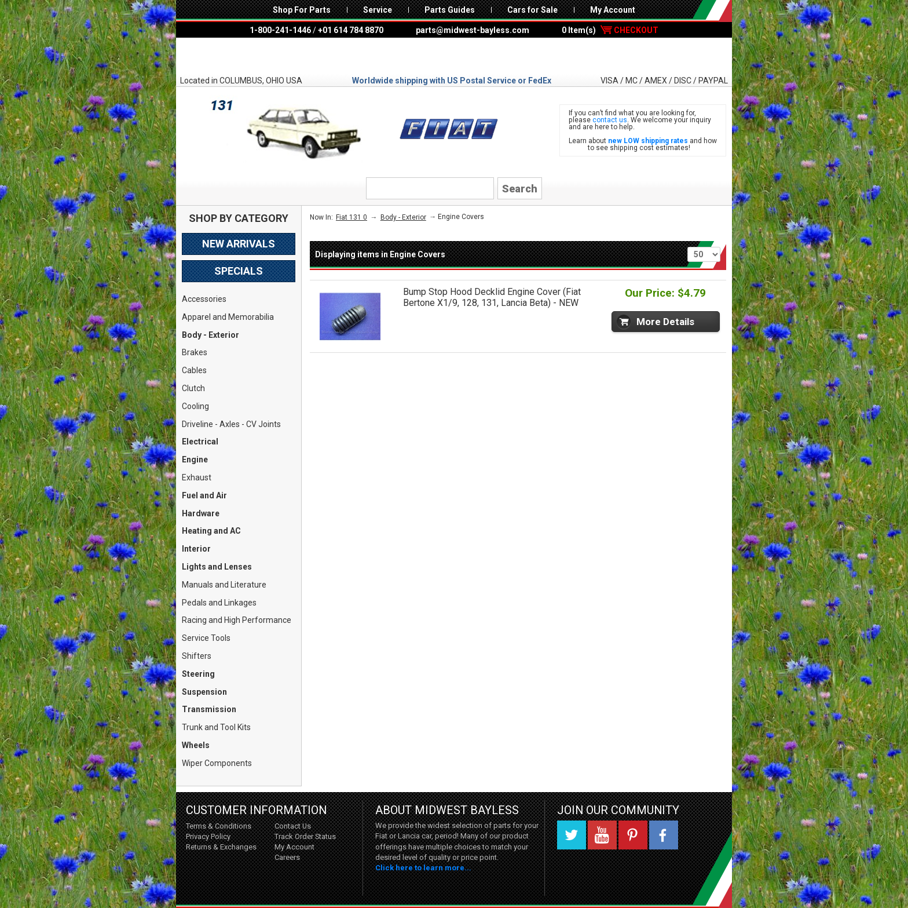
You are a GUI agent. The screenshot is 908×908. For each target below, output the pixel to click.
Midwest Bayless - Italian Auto (454, 56)
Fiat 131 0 (351, 217)
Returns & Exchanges (221, 847)
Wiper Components (217, 763)
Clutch (193, 388)
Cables (194, 370)
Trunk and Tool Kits (216, 727)
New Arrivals (238, 244)
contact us (609, 120)
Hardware (200, 513)
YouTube (602, 835)
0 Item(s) (610, 30)
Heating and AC (211, 530)
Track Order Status (305, 836)
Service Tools (206, 638)
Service (377, 9)
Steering (198, 674)
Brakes (194, 352)
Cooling (195, 406)
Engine (195, 459)
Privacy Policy (208, 836)
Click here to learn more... (423, 867)
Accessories (204, 299)
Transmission (209, 709)
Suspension (204, 692)
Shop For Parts (302, 9)
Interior (196, 548)
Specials (238, 271)
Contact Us (292, 826)
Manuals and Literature (224, 584)
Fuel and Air (204, 495)
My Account (612, 9)
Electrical (200, 441)
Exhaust (196, 477)
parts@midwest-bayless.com (472, 30)
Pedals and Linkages (219, 602)
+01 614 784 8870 (350, 30)
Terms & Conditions (218, 826)
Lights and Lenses (217, 566)
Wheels (196, 745)
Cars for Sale (532, 9)
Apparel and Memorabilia (228, 317)
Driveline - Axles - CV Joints (231, 424)
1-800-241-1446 (280, 30)
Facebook (663, 835)
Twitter (571, 835)
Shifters (196, 656)
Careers (287, 857)
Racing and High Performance (236, 620)
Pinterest (632, 835)
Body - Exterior (210, 335)
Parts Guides (449, 9)
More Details (665, 321)
